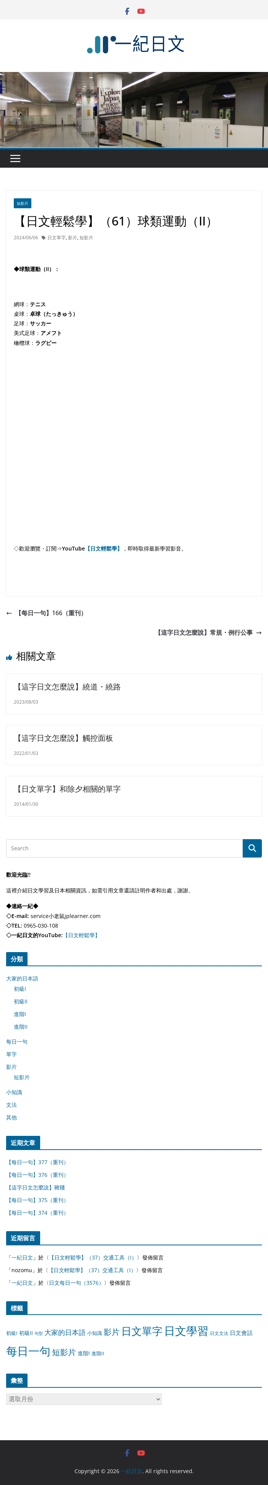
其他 (11, 1117)
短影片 (22, 203)
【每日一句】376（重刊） (37, 1174)
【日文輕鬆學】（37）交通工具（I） (93, 1257)
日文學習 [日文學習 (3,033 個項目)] (186, 1330)
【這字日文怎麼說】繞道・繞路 (67, 686)
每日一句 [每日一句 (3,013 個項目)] (28, 1351)
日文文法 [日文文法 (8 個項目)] (219, 1333)
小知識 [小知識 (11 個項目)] (94, 1333)
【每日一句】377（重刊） (37, 1162)
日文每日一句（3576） (76, 1282)
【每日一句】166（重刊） (46, 613)
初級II (21, 1001)
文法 (11, 1104)
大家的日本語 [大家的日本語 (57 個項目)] (65, 1332)
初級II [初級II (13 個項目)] (26, 1332)
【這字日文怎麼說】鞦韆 (35, 1187)
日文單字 (56, 237)
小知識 (14, 1092)
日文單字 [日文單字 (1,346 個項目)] (141, 1331)
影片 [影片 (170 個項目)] (112, 1332)
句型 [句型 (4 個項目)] (38, 1333)
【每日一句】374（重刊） (37, 1212)
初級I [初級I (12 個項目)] (12, 1333)
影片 (72, 237)
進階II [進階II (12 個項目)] (97, 1353)
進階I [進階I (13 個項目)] (84, 1353)
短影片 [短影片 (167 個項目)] (64, 1352)
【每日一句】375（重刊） (37, 1200)
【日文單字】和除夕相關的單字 (67, 789)
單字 (11, 1054)
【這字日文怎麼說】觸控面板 (63, 738)
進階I (20, 1014)
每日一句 (17, 1041)
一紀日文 (22, 1257)
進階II (21, 1026)
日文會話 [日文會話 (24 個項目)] (241, 1333)
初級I (20, 988)
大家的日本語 (22, 978)
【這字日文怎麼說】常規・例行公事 (208, 632)
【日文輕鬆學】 (103, 548)
